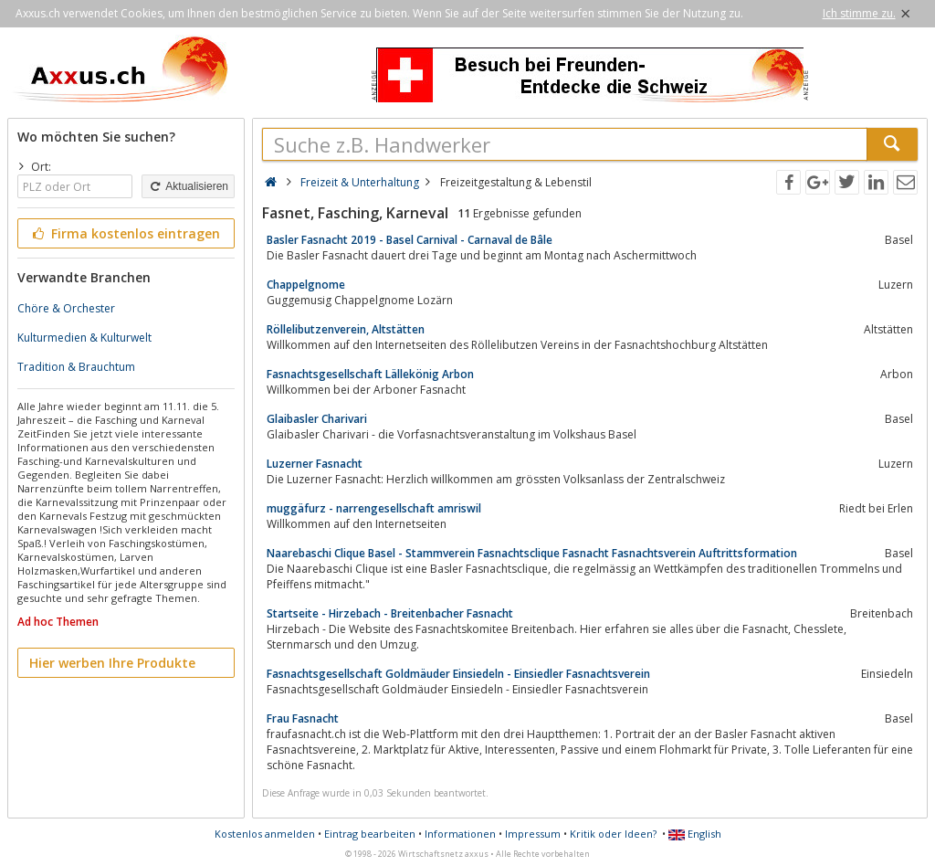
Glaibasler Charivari (317, 419)
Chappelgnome (306, 284)
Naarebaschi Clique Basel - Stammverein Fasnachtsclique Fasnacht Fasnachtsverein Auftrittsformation (532, 553)
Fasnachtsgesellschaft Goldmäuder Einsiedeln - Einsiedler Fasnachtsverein (458, 673)
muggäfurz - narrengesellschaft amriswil (374, 508)
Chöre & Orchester (66, 308)
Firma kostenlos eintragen (124, 233)
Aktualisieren (188, 186)
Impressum (533, 833)
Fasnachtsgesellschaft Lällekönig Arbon (370, 374)
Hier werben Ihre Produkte (112, 662)
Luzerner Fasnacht (314, 463)
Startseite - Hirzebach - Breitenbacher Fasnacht (390, 613)
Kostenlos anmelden (265, 833)
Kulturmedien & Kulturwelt (84, 337)
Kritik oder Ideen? (613, 833)
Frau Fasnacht (303, 718)
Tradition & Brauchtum (76, 367)
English (694, 833)
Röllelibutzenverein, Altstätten (346, 329)
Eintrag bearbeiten (369, 833)
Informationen (460, 833)
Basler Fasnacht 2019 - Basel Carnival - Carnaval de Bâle (409, 240)
